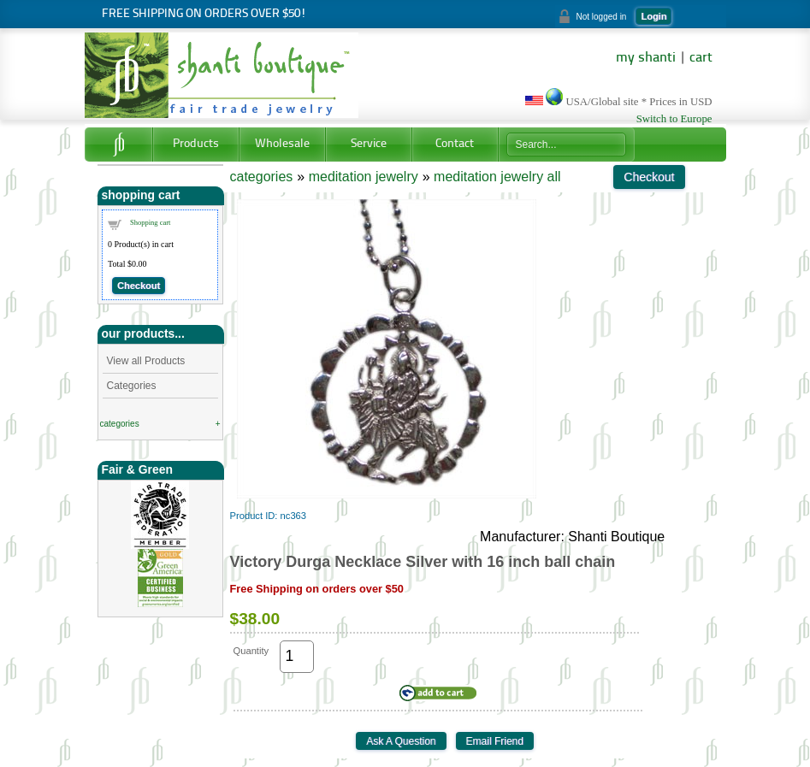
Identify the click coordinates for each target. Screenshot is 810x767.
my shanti (646, 58)
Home (118, 144)
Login (653, 16)
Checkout (138, 285)
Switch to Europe (674, 119)
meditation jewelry (363, 176)
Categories (132, 386)
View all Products (146, 361)
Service (369, 144)
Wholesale (282, 144)
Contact (454, 144)
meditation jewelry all (497, 176)
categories (119, 423)
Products (196, 144)
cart (700, 58)
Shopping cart (150, 222)
